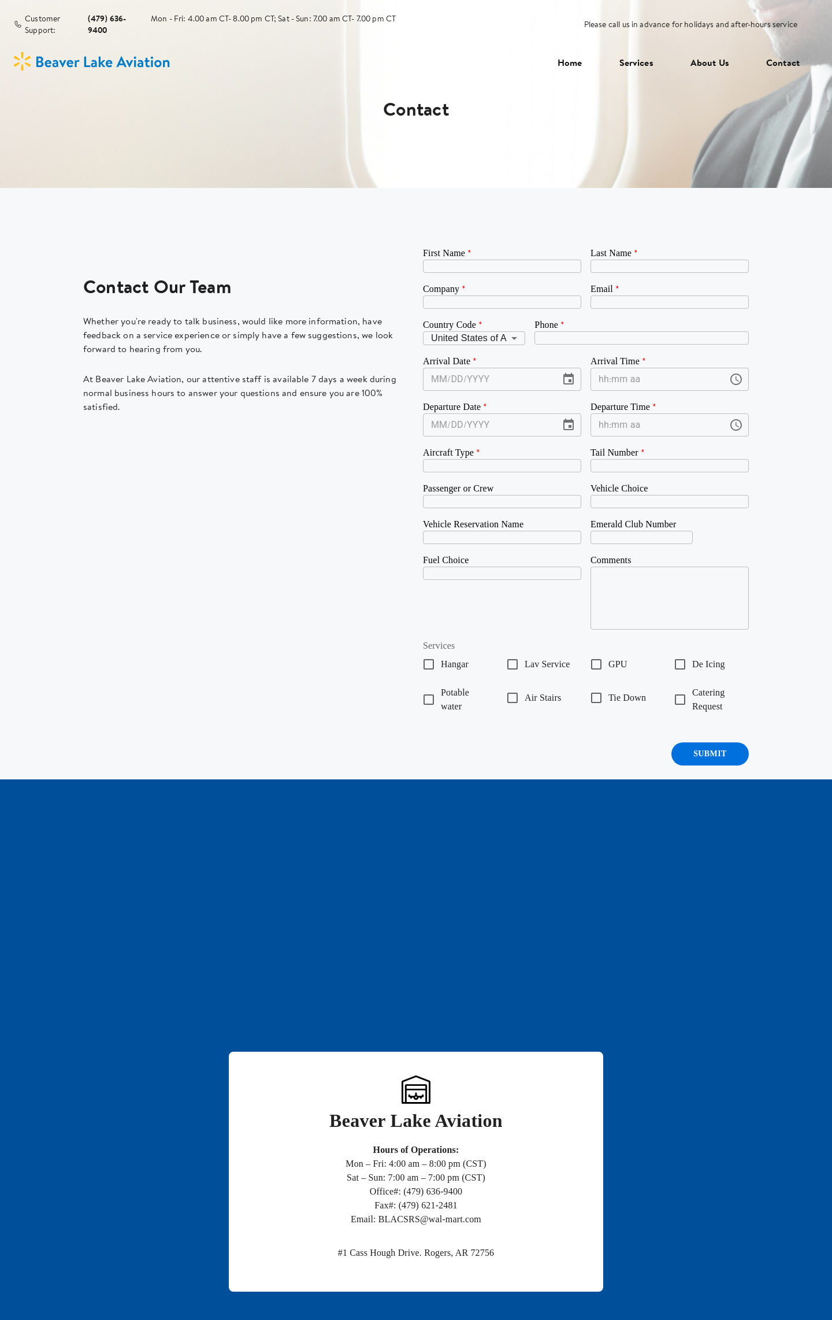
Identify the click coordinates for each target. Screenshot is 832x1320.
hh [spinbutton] (604, 379)
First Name (447, 253)
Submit (710, 754)
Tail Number (617, 452)
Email (604, 289)
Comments (611, 560)
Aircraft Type (451, 452)
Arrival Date (450, 361)
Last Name (614, 253)
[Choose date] (568, 379)
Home (570, 62)
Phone (549, 325)
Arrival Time (618, 361)
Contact (783, 62)
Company (444, 289)
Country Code (452, 325)
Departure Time (623, 407)
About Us (709, 62)
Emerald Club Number (633, 524)
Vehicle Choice (619, 488)
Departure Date (455, 407)
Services (636, 62)
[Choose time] (736, 379)
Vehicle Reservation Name (473, 524)
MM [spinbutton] (439, 379)
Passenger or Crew (458, 488)
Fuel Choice (446, 560)
